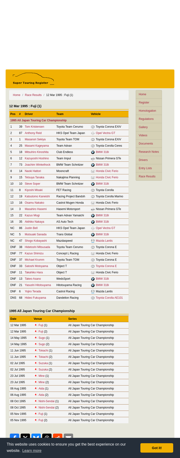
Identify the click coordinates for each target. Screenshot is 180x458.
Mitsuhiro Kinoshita (37, 152)
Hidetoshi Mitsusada (37, 247)
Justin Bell (31, 228)
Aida (41, 388)
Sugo (41, 338)
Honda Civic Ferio (107, 171)
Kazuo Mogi (32, 215)
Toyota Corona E (106, 266)
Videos (143, 135)
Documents (146, 143)
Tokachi (43, 350)
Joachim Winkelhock (37, 164)
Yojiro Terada (33, 291)
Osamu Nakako (34, 202)
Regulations (146, 119)
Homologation (147, 110)
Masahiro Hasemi (36, 209)
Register (144, 102)
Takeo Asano (33, 278)
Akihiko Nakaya (34, 221)
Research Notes (149, 151)
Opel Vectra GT (105, 133)
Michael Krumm (34, 259)
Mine (41, 376)
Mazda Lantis (104, 240)
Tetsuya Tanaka (34, 177)
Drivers (143, 160)
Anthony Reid (33, 133)
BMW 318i (102, 152)
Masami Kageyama (37, 145)
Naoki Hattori (33, 171)
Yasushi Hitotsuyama (38, 285)
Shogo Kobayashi (36, 240)
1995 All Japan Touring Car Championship (38, 120)
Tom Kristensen (34, 126)
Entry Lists (145, 168)
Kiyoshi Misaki (34, 190)
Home (142, 94)
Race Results (147, 176)
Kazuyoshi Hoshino (37, 158)
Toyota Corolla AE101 (109, 297)
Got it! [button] (157, 448)
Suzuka (43, 363)
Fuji (40, 325)
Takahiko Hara (34, 272)
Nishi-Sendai (46, 401)
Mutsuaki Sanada (36, 234)
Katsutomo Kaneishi (37, 196)
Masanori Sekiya (35, 139)
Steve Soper (32, 183)
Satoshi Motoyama (36, 266)
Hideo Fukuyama (35, 297)
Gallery (143, 127)
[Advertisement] (90, 35)
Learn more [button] (31, 451)
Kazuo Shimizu (34, 253)
